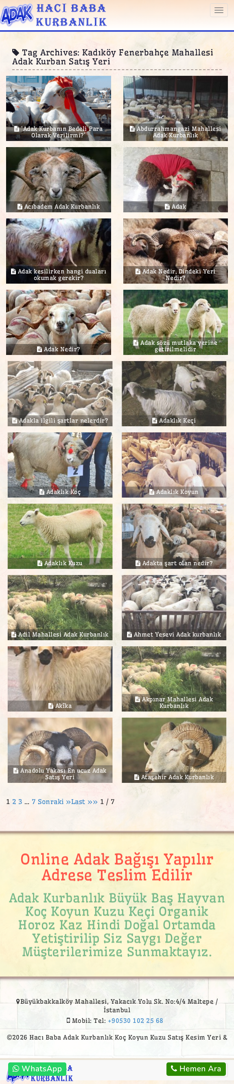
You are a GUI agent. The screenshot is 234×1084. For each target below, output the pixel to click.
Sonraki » (54, 802)
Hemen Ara (196, 1069)
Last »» (85, 802)
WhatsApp (37, 1069)
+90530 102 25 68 (136, 1021)
